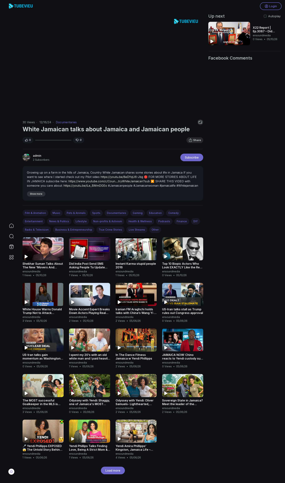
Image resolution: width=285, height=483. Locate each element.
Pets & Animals (76, 212)
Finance (182, 221)
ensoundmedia (31, 271)
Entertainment (34, 221)
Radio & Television (37, 229)
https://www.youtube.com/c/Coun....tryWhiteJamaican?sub (109, 181)
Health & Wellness (140, 221)
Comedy (173, 212)
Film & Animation (35, 212)
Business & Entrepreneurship (73, 229)
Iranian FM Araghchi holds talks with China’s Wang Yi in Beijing (136, 312)
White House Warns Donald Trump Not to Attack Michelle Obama (42, 312)
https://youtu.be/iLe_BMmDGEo (85, 185)
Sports (96, 212)
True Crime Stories (110, 229)
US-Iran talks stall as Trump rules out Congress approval (182, 311)
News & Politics (59, 221)
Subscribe (192, 157)
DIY (195, 221)
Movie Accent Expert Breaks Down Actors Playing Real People (89, 312)
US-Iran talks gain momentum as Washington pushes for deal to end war (42, 358)
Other (155, 229)
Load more (112, 470)
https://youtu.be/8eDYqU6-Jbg (122, 177)
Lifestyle (81, 221)
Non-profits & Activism (107, 221)
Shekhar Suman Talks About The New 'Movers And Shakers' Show (43, 267)
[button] (9, 236)
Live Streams (137, 229)
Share (195, 140)
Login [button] (270, 6)
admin (37, 155)
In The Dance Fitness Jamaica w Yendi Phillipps (134, 356)
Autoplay (274, 16)
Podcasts (164, 221)
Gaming (137, 212)
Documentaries (66, 122)
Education (155, 212)
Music (56, 212)
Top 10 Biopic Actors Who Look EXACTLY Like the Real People (182, 267)
